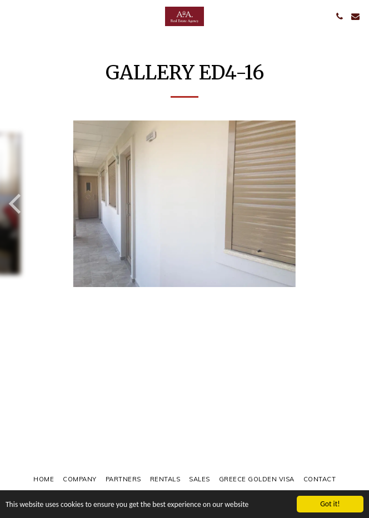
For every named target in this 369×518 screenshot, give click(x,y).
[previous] (16, 203)
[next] (352, 203)
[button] (12, 16)
